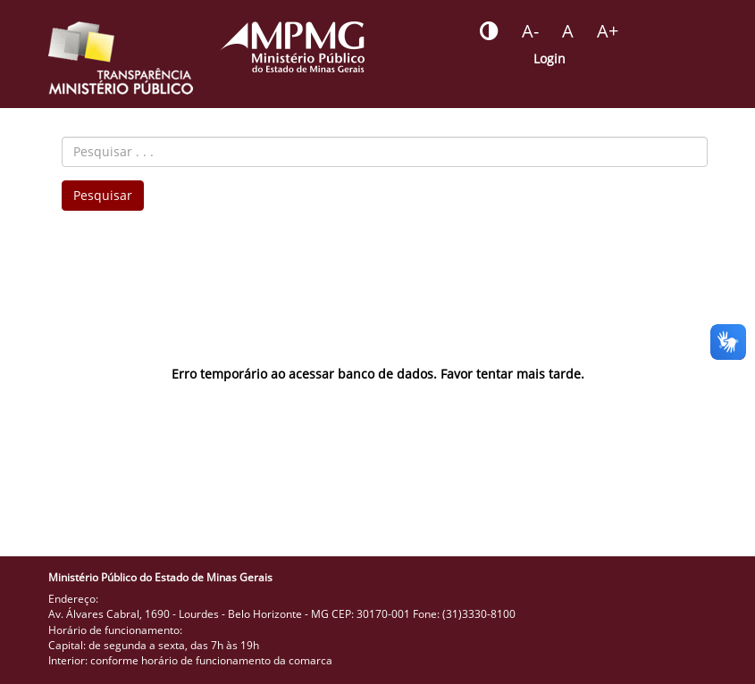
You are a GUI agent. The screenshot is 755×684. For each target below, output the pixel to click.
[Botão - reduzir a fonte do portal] (530, 31)
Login (549, 58)
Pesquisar (102, 195)
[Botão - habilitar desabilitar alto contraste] (489, 31)
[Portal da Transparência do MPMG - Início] (120, 58)
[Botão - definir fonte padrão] (567, 31)
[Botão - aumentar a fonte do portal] (607, 31)
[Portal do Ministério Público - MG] (292, 46)
